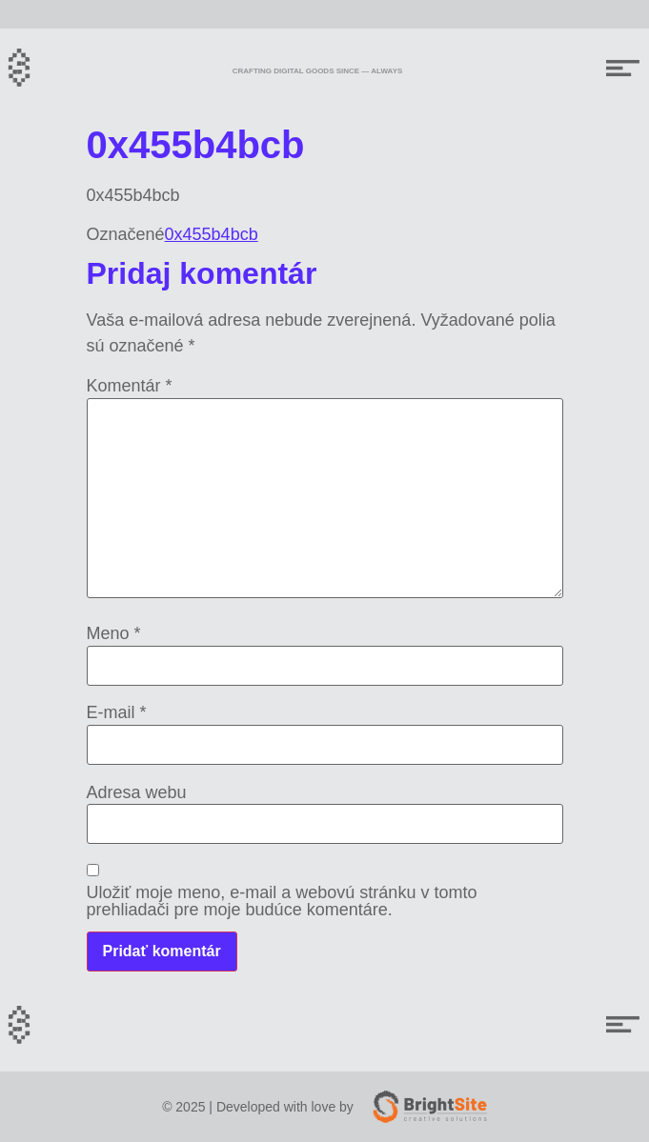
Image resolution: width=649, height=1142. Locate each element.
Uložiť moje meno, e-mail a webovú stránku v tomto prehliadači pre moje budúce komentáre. (282, 901)
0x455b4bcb (211, 234)
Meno (114, 633)
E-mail (117, 712)
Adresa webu (137, 792)
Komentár (129, 385)
